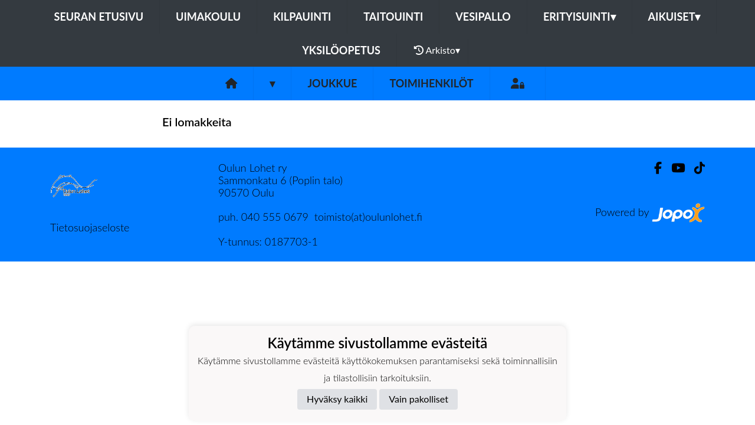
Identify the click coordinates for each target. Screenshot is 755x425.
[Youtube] (673, 168)
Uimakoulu (208, 16)
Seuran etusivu (99, 16)
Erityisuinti (579, 16)
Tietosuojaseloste (89, 227)
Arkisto (437, 50)
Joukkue (332, 83)
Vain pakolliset (418, 398)
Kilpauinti (302, 16)
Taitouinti (393, 16)
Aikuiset (674, 16)
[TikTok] (695, 168)
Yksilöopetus (341, 50)
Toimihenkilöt (431, 83)
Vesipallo (483, 16)
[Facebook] (653, 168)
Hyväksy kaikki (337, 398)
